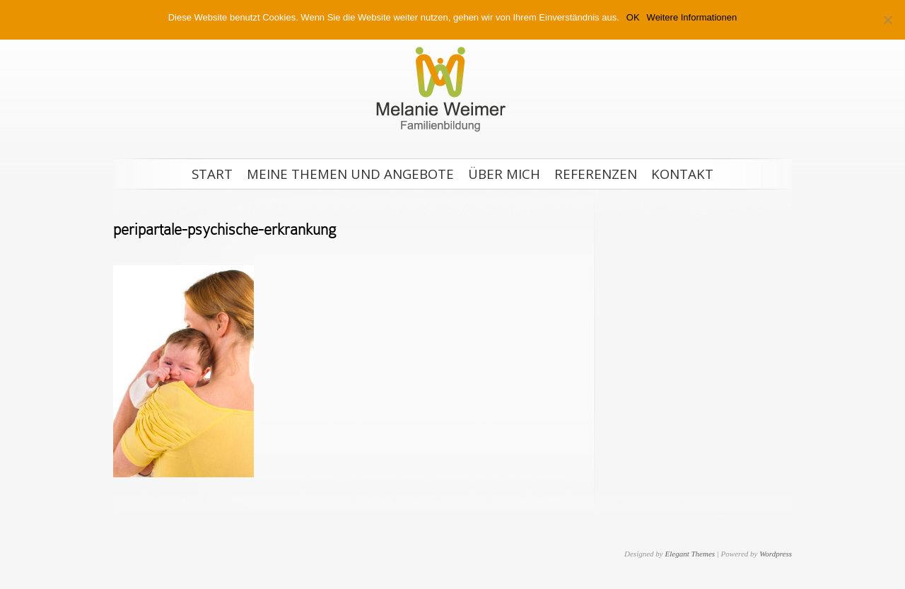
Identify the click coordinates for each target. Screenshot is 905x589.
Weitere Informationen (692, 17)
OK (633, 17)
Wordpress (775, 553)
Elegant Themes (690, 553)
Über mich (504, 173)
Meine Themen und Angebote (350, 173)
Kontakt (682, 173)
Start (212, 173)
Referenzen (595, 173)
